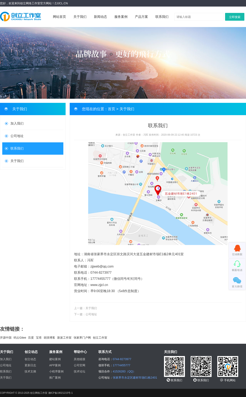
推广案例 (55, 377)
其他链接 (79, 359)
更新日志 (30, 365)
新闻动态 (100, 16)
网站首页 (59, 16)
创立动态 (30, 359)
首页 (111, 109)
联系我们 (162, 16)
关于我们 (80, 16)
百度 (31, 337)
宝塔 (39, 337)
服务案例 (121, 16)
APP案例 (55, 365)
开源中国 (5, 337)
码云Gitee (20, 337)
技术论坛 (79, 371)
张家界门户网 (82, 337)
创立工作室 (100, 337)
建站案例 (55, 359)
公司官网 (79, 365)
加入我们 (17, 123)
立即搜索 (234, 17)
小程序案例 (56, 371)
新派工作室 (64, 337)
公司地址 (17, 136)
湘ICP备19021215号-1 (60, 392)
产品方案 (141, 16)
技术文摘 (30, 371)
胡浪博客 (49, 337)
